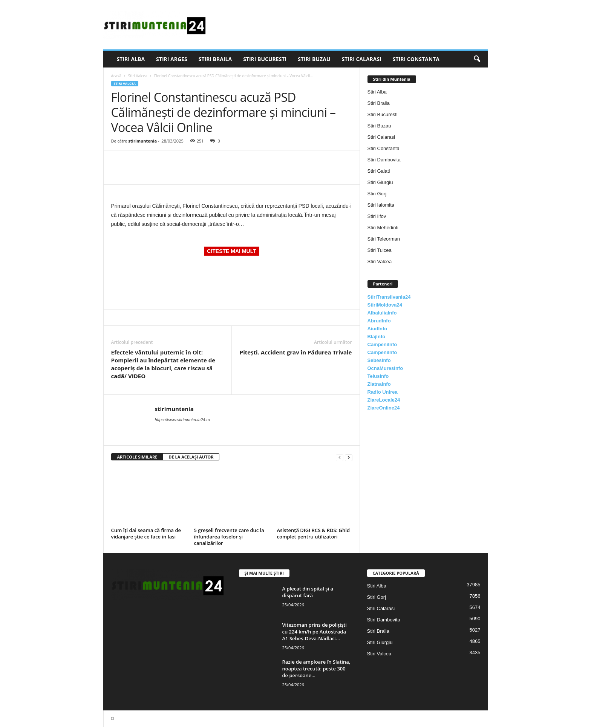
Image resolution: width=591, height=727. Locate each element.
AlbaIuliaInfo (382, 313)
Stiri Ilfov (376, 216)
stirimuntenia (142, 141)
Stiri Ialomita (381, 205)
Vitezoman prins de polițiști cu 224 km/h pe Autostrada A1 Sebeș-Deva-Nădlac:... (314, 631)
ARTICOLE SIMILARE (137, 457)
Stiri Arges (171, 59)
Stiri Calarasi (361, 59)
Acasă (116, 75)
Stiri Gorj (377, 193)
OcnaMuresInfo (385, 368)
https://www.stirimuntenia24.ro (182, 419)
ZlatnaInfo (379, 384)
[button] (477, 59)
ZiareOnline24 (383, 408)
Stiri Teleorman (383, 239)
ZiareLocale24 (383, 400)
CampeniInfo (382, 344)
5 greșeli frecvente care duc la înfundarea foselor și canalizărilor (229, 536)
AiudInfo (377, 328)
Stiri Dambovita (384, 160)
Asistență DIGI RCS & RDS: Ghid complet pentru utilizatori (313, 533)
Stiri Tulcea (379, 250)
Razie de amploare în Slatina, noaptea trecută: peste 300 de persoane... (316, 668)
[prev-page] (339, 457)
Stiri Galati (378, 171)
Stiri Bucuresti (264, 59)
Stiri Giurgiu (380, 182)
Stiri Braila (215, 59)
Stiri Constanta (416, 59)
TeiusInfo (378, 376)
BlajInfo (376, 336)
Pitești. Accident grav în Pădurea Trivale (296, 352)
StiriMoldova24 (384, 305)
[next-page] (348, 457)
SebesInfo (379, 360)
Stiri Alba (131, 59)
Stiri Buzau (314, 59)
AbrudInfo (379, 321)
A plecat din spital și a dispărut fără (308, 592)
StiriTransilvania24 (389, 297)
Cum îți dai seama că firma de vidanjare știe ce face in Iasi (146, 533)
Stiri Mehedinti (382, 227)
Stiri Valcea (137, 75)
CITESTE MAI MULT (231, 251)
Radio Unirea (382, 392)
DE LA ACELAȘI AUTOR (190, 457)
